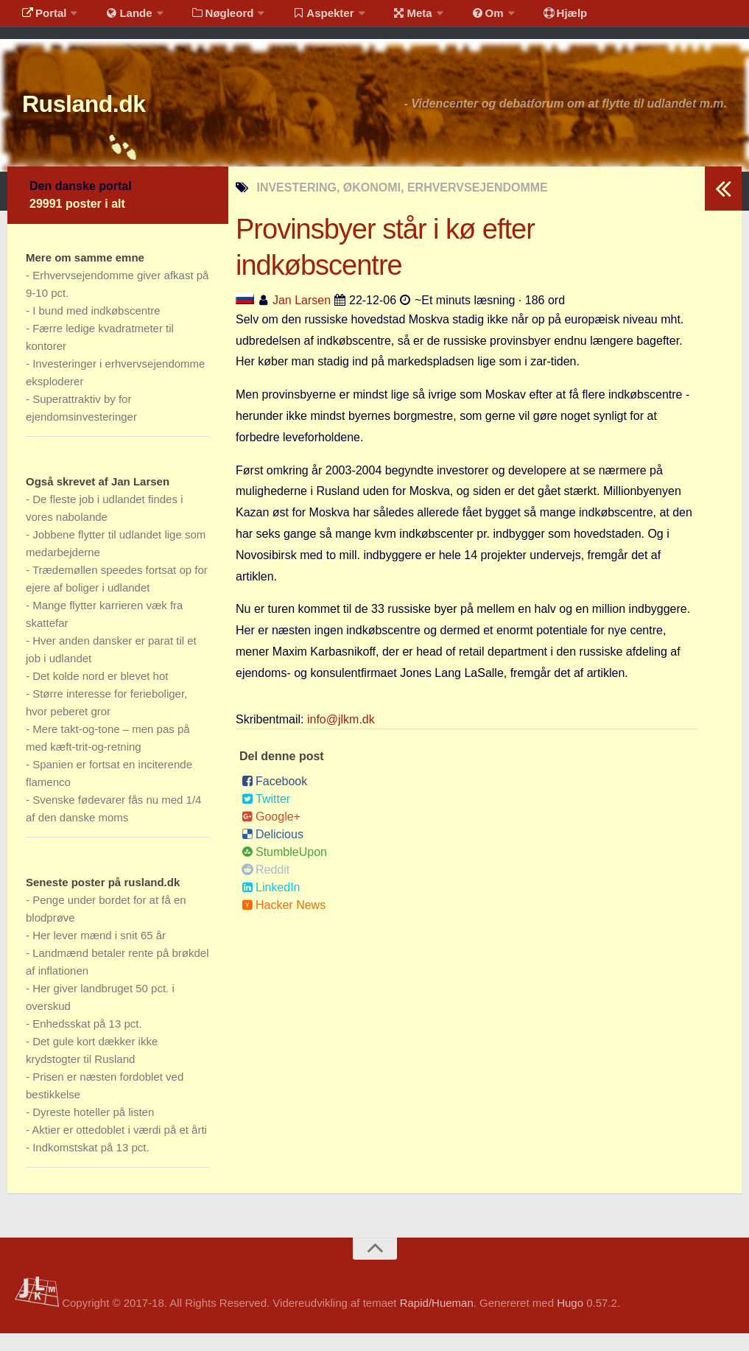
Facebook (274, 799)
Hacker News (284, 922)
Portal (41, 18)
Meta (388, 18)
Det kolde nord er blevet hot (100, 693)
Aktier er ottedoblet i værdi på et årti (119, 1147)
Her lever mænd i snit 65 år (99, 953)
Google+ (271, 834)
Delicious (272, 852)
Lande (120, 18)
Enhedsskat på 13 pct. (86, 1041)
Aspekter (304, 18)
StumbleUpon (284, 869)
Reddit (265, 887)
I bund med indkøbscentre (96, 328)
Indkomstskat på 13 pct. (90, 1165)
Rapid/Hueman (437, 1320)
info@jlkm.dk (341, 737)
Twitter (266, 816)
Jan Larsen (301, 318)
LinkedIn (271, 905)
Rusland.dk (103, 117)
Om (457, 18)
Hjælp (527, 18)
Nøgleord (208, 18)
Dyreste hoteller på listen (93, 1129)
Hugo (570, 1320)
